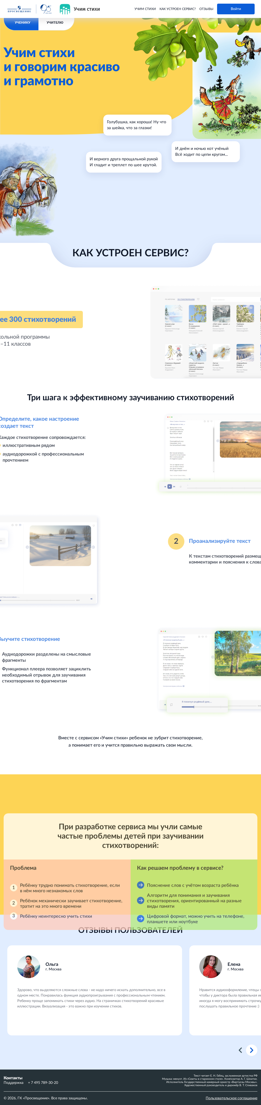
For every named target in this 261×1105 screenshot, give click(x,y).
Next (251, 1050)
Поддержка (13, 1083)
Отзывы (206, 9)
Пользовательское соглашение (231, 1098)
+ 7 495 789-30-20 (43, 1083)
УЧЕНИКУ (22, 22)
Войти (236, 9)
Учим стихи (145, 9)
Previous (240, 1050)
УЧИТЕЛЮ (55, 22)
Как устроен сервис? (178, 9)
